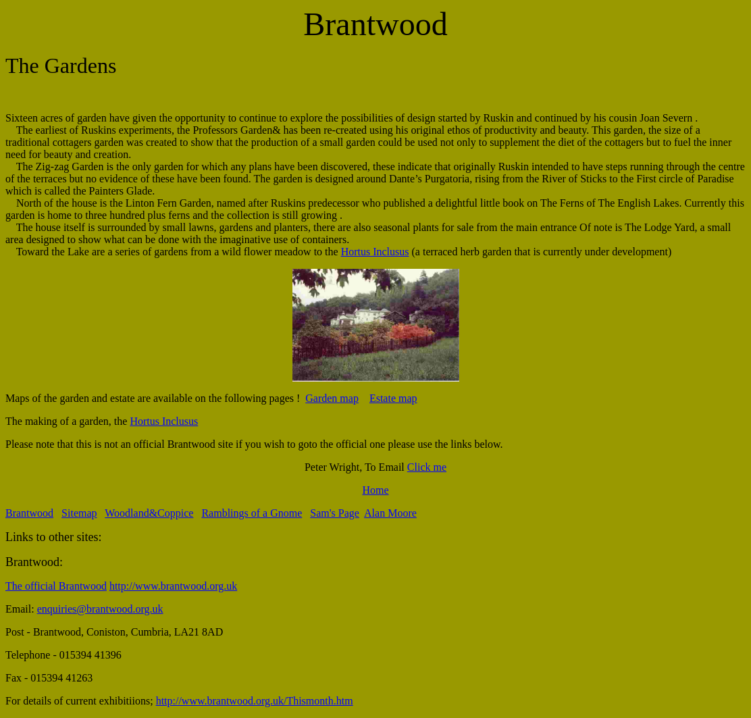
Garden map (332, 398)
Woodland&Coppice (149, 513)
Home (375, 490)
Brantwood (29, 513)
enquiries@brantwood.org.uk (100, 609)
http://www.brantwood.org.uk (173, 586)
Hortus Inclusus (375, 251)
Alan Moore (390, 513)
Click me (426, 467)
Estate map (393, 398)
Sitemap (79, 513)
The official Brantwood (56, 586)
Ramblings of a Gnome (251, 513)
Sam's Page (334, 513)
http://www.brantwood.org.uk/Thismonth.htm (254, 701)
